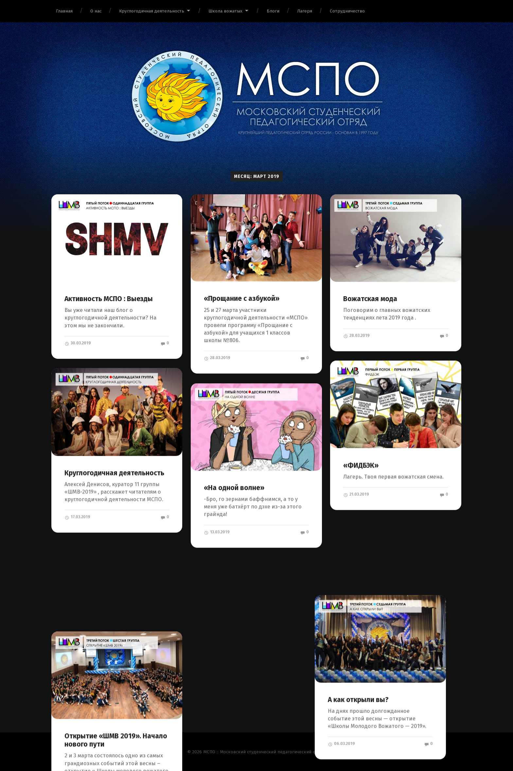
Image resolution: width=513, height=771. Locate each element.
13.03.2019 (217, 531)
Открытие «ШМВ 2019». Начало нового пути (115, 650)
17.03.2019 (77, 516)
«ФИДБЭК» (361, 465)
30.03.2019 (77, 343)
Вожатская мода (370, 299)
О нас (95, 11)
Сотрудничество (347, 11)
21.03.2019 (356, 494)
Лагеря (304, 11)
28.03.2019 (217, 357)
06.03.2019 (356, 667)
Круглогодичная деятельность (151, 11)
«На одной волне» (234, 487)
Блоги (273, 11)
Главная (64, 11)
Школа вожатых (225, 11)
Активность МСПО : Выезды (108, 299)
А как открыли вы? (373, 624)
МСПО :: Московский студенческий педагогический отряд (264, 751)
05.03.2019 (77, 706)
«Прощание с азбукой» (241, 298)
